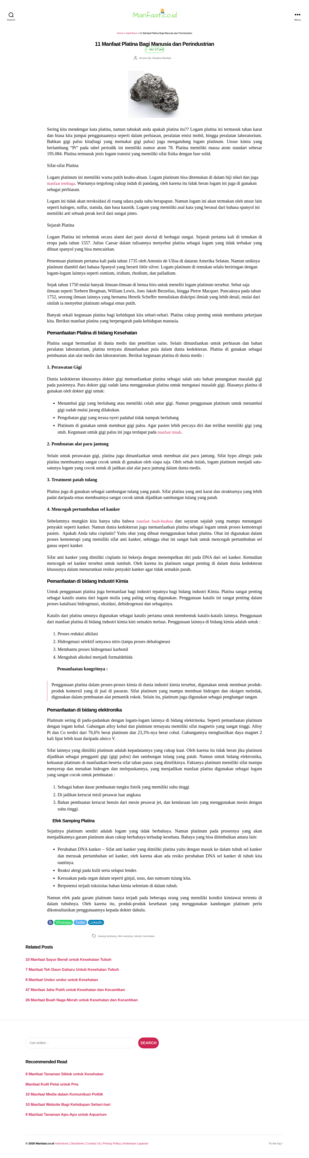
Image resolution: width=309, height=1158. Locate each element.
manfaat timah (170, 434)
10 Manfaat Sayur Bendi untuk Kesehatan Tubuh (69, 962)
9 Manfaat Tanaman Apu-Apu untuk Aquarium (66, 1117)
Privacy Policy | (113, 1146)
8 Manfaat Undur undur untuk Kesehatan (62, 982)
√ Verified (154, 52)
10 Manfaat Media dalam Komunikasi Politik (64, 1097)
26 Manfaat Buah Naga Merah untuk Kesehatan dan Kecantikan (82, 1002)
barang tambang (107, 938)
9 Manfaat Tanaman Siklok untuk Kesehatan (65, 1076)
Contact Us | (94, 1146)
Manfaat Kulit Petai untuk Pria (52, 1087)
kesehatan (149, 938)
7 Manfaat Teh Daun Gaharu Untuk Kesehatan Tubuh (72, 972)
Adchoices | (62, 1146)
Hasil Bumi (131, 35)
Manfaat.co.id (45, 1146)
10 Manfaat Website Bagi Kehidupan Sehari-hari (68, 1107)
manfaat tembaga (62, 185)
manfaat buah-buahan (155, 523)
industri (138, 938)
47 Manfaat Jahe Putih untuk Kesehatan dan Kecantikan (75, 992)
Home (120, 35)
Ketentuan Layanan (135, 1146)
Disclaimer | (78, 1146)
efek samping (125, 938)
